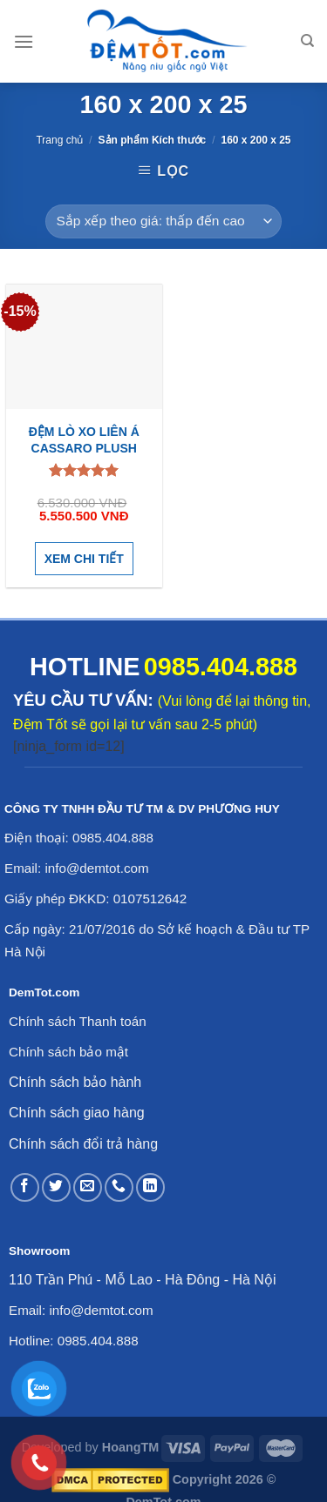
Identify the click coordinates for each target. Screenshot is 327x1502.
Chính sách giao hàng (77, 1112)
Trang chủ (59, 140)
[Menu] (23, 41)
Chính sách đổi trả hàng (83, 1144)
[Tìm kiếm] (307, 40)
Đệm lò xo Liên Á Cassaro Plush (84, 439)
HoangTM (131, 1447)
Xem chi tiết (84, 559)
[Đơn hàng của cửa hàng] (163, 221)
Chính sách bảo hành (75, 1082)
